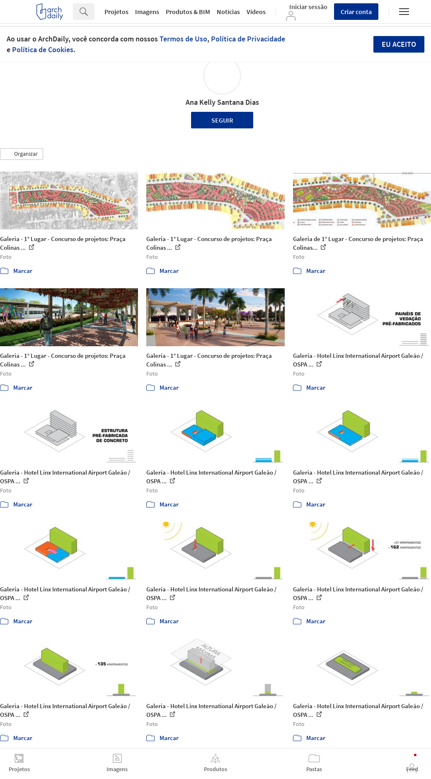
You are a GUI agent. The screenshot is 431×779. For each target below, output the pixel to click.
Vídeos (256, 11)
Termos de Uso (183, 38)
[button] (21, 154)
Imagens (147, 11)
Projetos (116, 11)
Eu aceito (399, 44)
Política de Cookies (42, 49)
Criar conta (356, 11)
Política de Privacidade (248, 38)
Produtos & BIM (188, 11)
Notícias (228, 11)
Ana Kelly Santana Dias (222, 102)
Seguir (222, 120)
